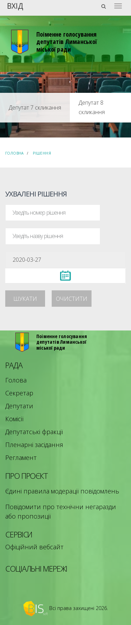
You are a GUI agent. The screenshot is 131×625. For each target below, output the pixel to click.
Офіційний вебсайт (34, 547)
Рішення (42, 153)
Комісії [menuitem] (14, 419)
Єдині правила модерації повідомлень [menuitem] (62, 491)
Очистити (71, 299)
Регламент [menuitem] (21, 457)
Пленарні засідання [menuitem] (34, 444)
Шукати (25, 299)
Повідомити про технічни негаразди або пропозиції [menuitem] (60, 511)
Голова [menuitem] (16, 380)
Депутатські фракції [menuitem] (34, 431)
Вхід (15, 5)
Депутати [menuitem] (19, 406)
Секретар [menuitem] (19, 393)
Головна (14, 153)
